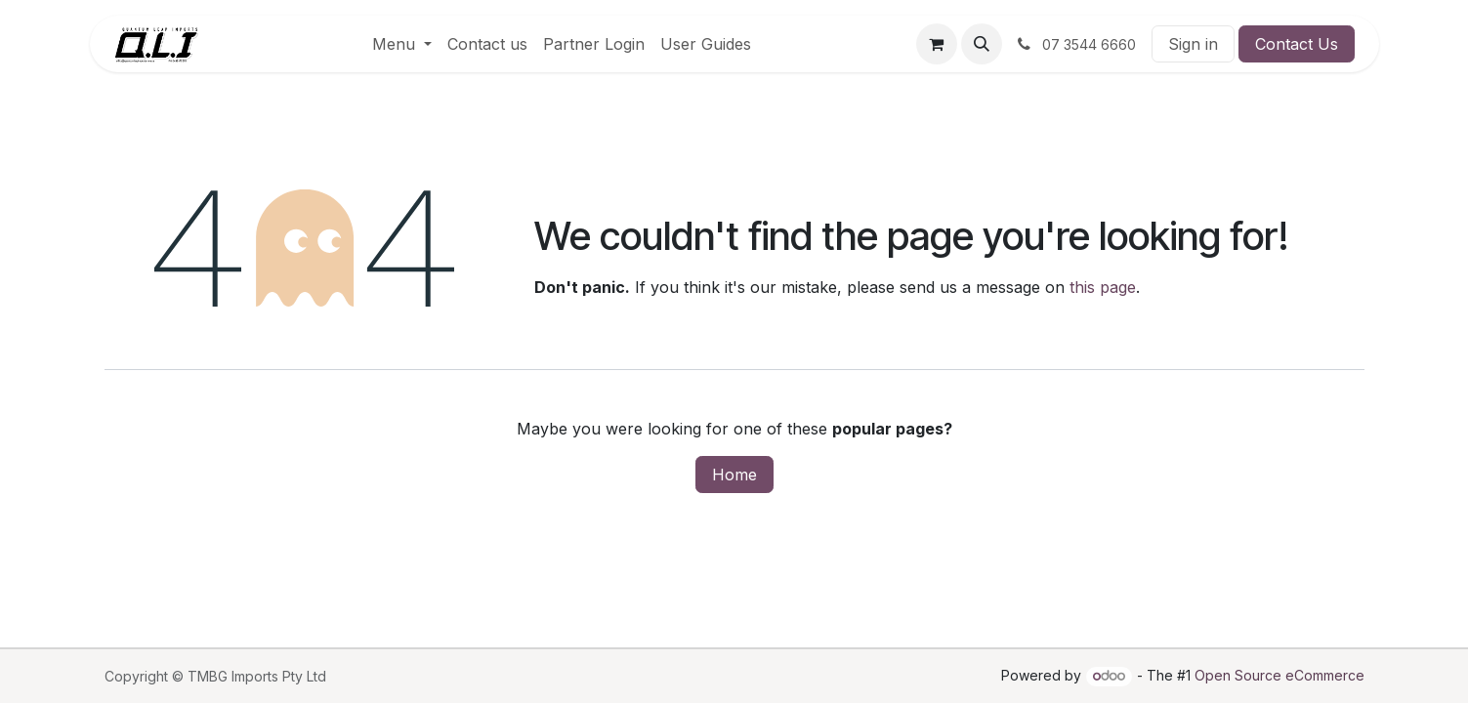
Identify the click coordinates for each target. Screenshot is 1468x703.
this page (1103, 287)
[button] (981, 43)
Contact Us (1296, 44)
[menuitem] (402, 43)
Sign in (1193, 44)
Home (734, 474)
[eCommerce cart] (936, 43)
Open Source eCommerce (1279, 675)
